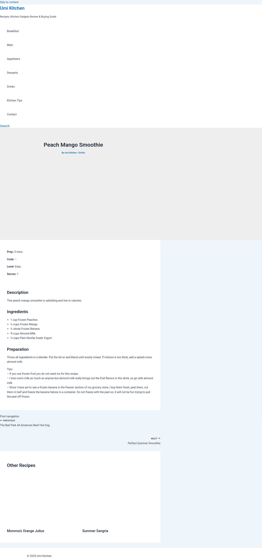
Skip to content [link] (9, 2)
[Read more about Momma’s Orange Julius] (42, 522)
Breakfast (13, 31)
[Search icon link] (5, 126)
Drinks (11, 86)
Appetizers (13, 59)
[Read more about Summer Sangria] (117, 522)
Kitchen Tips (14, 100)
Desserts (12, 72)
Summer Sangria (95, 531)
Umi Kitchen (12, 8)
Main (10, 45)
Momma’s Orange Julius (25, 531)
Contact (12, 114)
